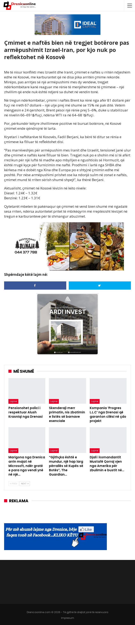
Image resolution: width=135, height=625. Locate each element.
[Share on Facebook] (35, 285)
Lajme (13, 401)
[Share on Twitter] (100, 285)
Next (24, 483)
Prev (13, 483)
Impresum (67, 618)
